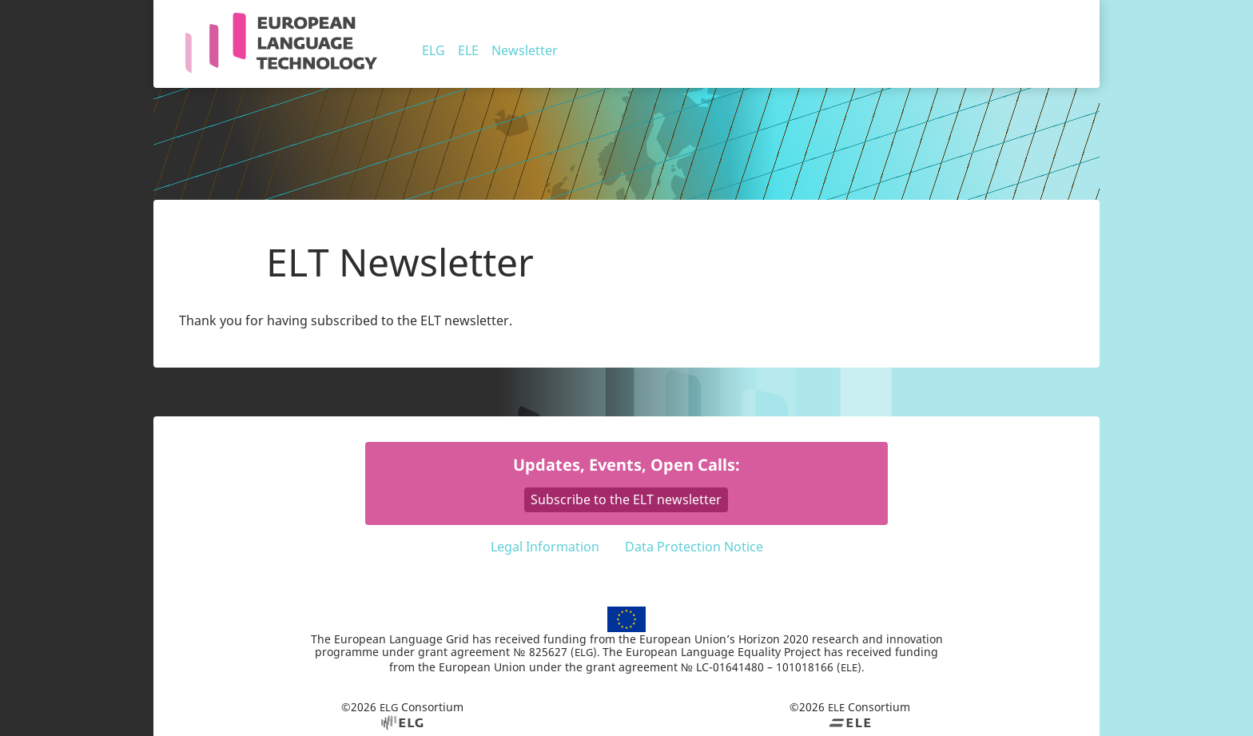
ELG (433, 50)
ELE (468, 50)
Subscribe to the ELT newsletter (626, 499)
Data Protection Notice (694, 546)
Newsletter (524, 50)
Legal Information (545, 546)
